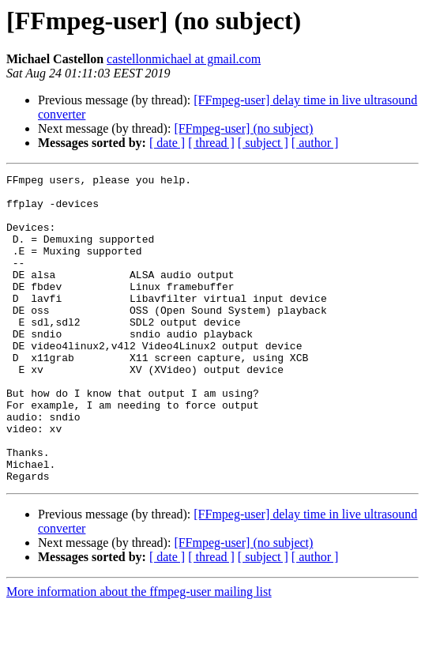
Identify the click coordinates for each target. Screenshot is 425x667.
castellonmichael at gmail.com (184, 59)
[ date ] (167, 142)
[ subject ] (263, 142)
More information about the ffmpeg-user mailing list (139, 653)
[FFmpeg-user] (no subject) (243, 128)
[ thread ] (211, 142)
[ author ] (315, 142)
